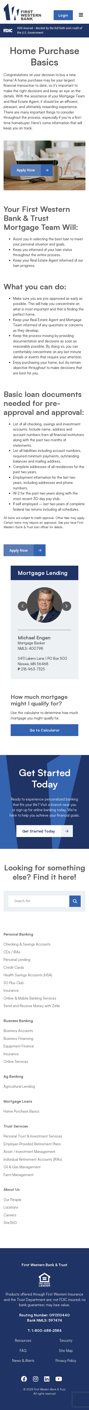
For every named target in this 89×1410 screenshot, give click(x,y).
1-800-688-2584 (47, 1330)
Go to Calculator (45, 730)
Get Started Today (38, 831)
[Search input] (39, 901)
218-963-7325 (33, 669)
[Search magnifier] (75, 901)
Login (63, 15)
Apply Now (26, 170)
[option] (44, 629)
